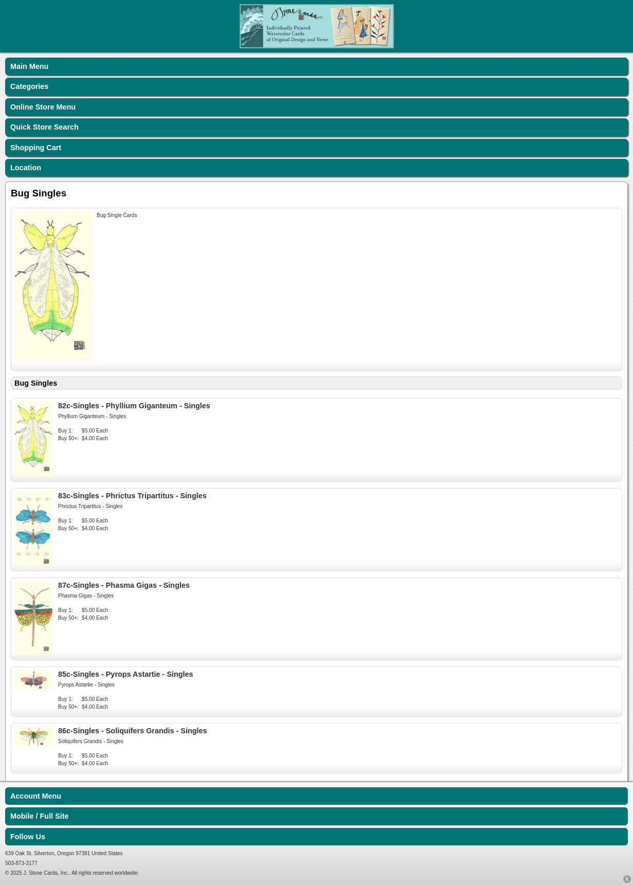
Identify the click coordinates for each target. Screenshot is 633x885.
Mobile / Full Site (39, 816)
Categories (29, 86)
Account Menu (35, 796)
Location (25, 168)
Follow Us (27, 837)
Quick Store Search (44, 127)
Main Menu (29, 66)
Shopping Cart (35, 147)
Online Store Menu (43, 107)
